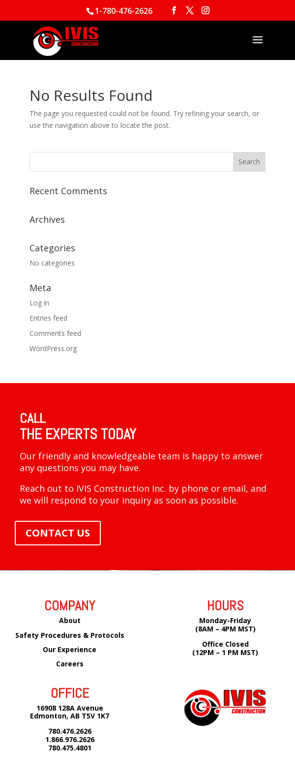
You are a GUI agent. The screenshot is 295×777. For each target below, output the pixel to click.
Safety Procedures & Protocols (69, 635)
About (70, 620)
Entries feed (48, 318)
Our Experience (69, 649)
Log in (39, 302)
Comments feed (55, 333)
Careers (70, 663)
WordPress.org (53, 348)
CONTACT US (58, 532)
